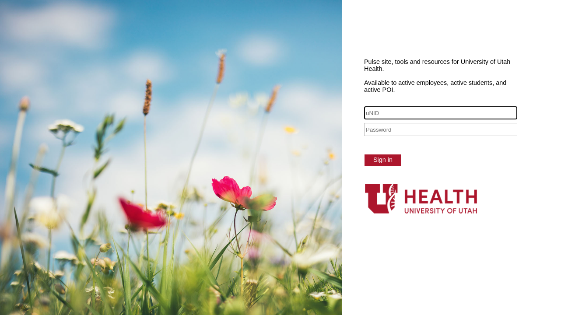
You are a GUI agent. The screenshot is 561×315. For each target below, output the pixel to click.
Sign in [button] (383, 159)
